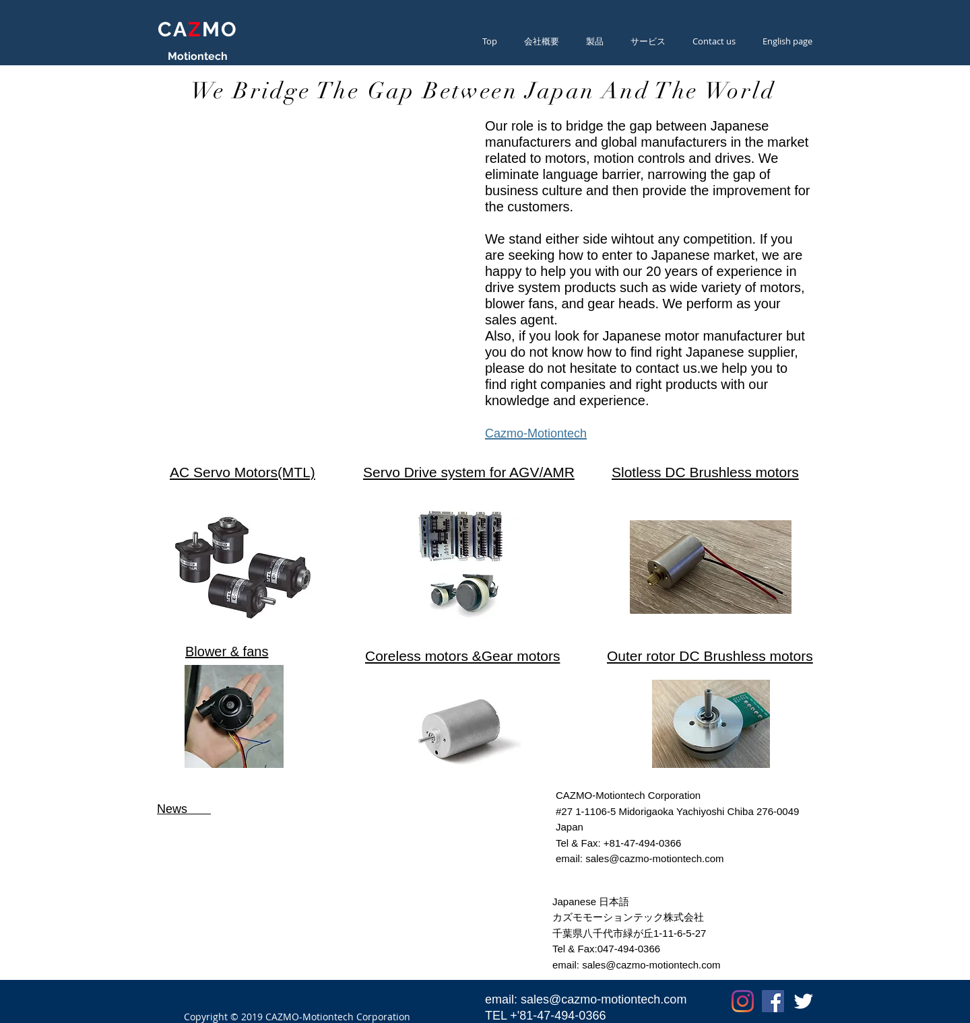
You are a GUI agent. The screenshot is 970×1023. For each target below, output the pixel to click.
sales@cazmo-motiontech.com (654, 858)
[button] (648, 41)
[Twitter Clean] (803, 1001)
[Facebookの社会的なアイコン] (773, 1001)
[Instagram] (743, 1001)
